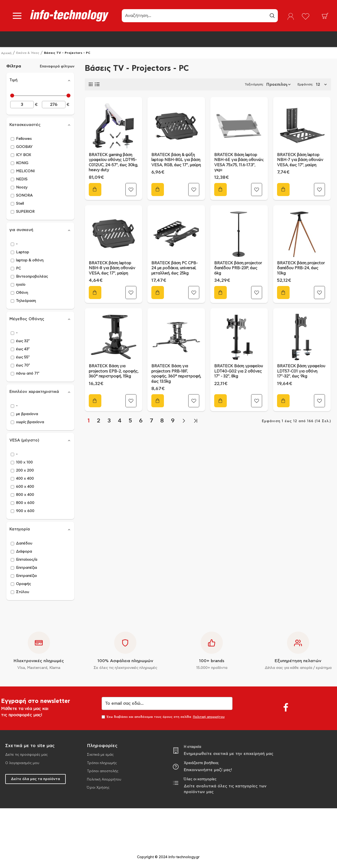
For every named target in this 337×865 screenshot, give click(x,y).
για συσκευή (21, 230)
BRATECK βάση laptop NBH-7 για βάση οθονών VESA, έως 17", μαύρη (300, 160)
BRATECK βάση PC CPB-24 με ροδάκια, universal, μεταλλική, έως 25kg (174, 268)
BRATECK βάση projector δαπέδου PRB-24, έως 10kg (301, 268)
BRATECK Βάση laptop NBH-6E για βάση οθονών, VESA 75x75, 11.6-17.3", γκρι (239, 162)
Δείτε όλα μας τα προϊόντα (35, 779)
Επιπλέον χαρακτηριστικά (34, 392)
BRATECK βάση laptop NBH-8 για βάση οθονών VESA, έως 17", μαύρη (112, 268)
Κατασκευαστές (25, 125)
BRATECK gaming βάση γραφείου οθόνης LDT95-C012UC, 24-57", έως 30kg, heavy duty (113, 162)
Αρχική (6, 53)
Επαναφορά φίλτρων (57, 66)
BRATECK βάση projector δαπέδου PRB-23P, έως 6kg (238, 268)
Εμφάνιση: (306, 84)
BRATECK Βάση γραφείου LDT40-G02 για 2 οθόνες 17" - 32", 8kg (238, 371)
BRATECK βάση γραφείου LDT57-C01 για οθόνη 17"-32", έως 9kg (301, 371)
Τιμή (13, 80)
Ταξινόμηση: (232, 84)
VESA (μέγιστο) (24, 440)
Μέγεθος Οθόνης (26, 319)
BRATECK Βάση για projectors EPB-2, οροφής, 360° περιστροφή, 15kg (114, 371)
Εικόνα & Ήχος (27, 52)
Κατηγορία (19, 529)
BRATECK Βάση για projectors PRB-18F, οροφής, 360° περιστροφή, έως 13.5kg (176, 373)
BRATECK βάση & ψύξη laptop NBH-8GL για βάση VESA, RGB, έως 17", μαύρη (176, 160)
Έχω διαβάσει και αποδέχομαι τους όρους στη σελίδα (163, 716)
